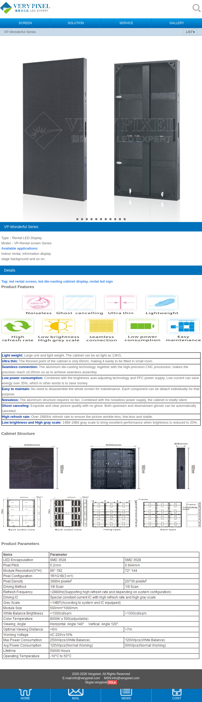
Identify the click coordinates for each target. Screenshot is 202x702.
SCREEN (25, 23)
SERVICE (126, 23)
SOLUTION (76, 23)
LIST (189, 32)
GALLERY (176, 23)
